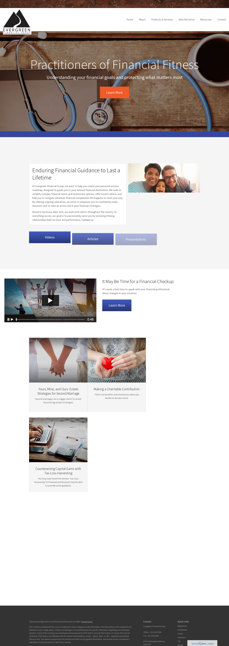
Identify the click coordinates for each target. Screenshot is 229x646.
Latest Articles (183, 594)
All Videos (182, 598)
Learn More (114, 92)
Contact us (85, 225)
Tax (179, 583)
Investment (182, 572)
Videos (50, 245)
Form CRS (33, 629)
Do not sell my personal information (103, 592)
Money (180, 587)
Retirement (182, 568)
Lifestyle (181, 591)
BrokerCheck (87, 563)
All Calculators (183, 602)
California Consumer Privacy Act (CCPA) (113, 589)
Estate (180, 575)
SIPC (122, 603)
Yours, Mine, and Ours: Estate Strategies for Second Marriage (56, 417)
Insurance (182, 579)
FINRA (116, 603)
